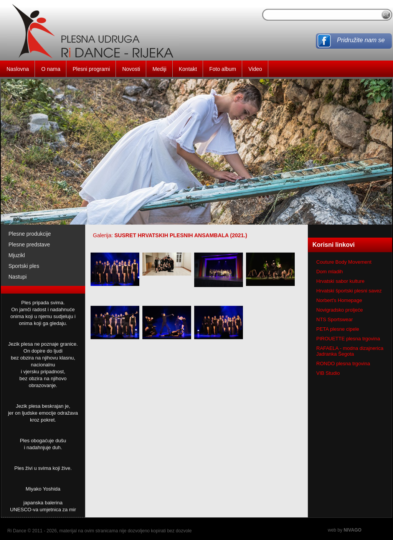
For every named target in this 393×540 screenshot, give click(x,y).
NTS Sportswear (334, 319)
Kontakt (188, 69)
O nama (50, 69)
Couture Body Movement (344, 262)
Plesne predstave (29, 244)
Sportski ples (23, 266)
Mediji (159, 69)
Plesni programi (91, 69)
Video (255, 69)
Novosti (131, 69)
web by (345, 530)
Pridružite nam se (361, 40)
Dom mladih (329, 271)
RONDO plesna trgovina (343, 363)
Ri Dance (16, 530)
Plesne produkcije (29, 234)
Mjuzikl (16, 255)
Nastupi (17, 277)
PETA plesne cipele (337, 329)
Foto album (222, 69)
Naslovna (18, 69)
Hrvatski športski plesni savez (349, 291)
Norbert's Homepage (339, 300)
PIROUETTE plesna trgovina (348, 338)
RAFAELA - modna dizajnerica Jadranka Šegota (349, 351)
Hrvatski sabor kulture (340, 281)
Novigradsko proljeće (339, 310)
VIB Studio (328, 373)
